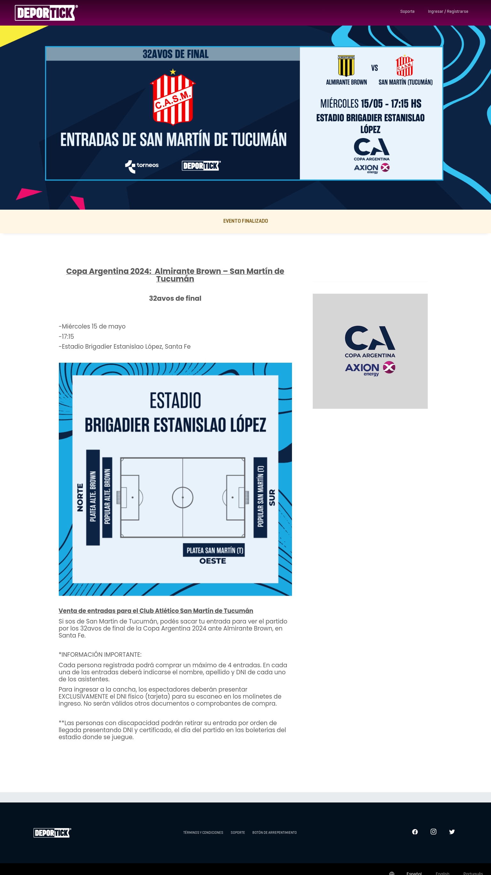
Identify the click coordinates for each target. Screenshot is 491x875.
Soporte (407, 12)
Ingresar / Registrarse (448, 12)
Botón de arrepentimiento (274, 832)
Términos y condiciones (203, 832)
